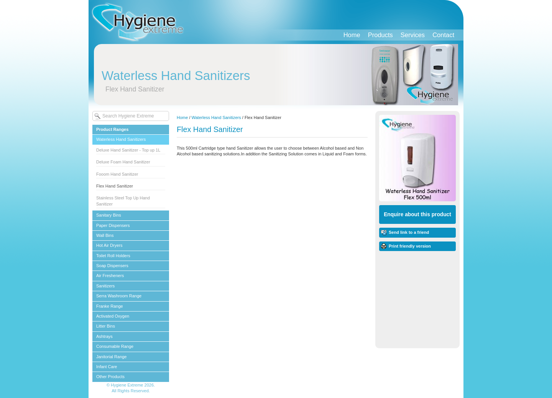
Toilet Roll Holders (113, 255)
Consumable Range (114, 346)
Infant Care (106, 366)
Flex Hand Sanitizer (114, 186)
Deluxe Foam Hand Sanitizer (123, 162)
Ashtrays (104, 336)
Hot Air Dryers (109, 245)
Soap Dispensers (112, 265)
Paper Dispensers (113, 225)
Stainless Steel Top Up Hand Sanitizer (123, 201)
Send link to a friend (409, 232)
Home (351, 34)
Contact (443, 34)
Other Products (110, 376)
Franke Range (109, 306)
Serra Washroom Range (118, 296)
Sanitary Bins (108, 215)
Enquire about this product (417, 214)
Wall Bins (104, 235)
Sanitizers (105, 286)
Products (380, 34)
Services (413, 34)
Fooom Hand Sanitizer (117, 174)
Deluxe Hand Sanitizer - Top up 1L (128, 150)
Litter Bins (105, 326)
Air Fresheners (110, 275)
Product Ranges (112, 129)
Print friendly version (410, 246)
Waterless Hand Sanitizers (121, 139)
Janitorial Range (111, 356)
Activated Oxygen (112, 316)
